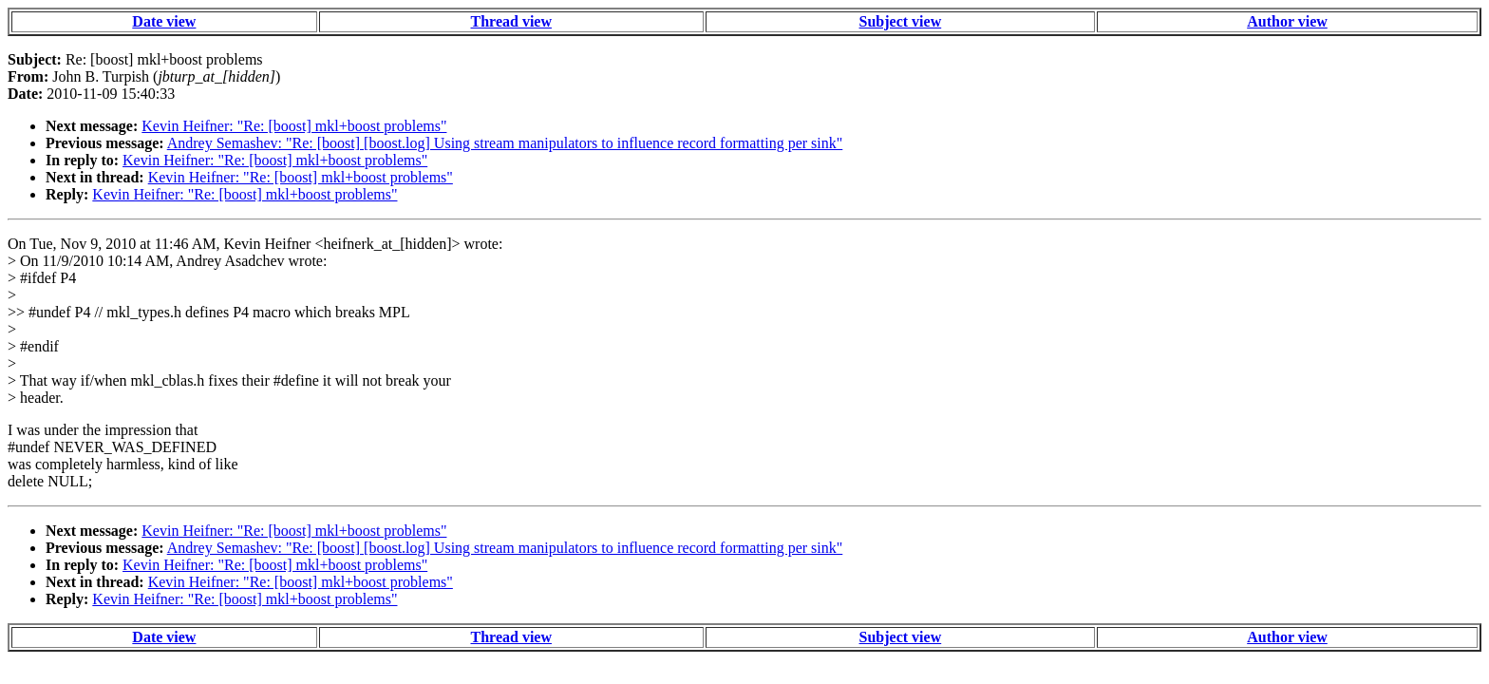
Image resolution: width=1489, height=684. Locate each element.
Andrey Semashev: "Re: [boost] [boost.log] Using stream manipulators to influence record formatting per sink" (505, 143)
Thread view (511, 21)
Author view (1287, 21)
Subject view (900, 21)
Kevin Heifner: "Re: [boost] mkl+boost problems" (293, 126)
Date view (164, 21)
